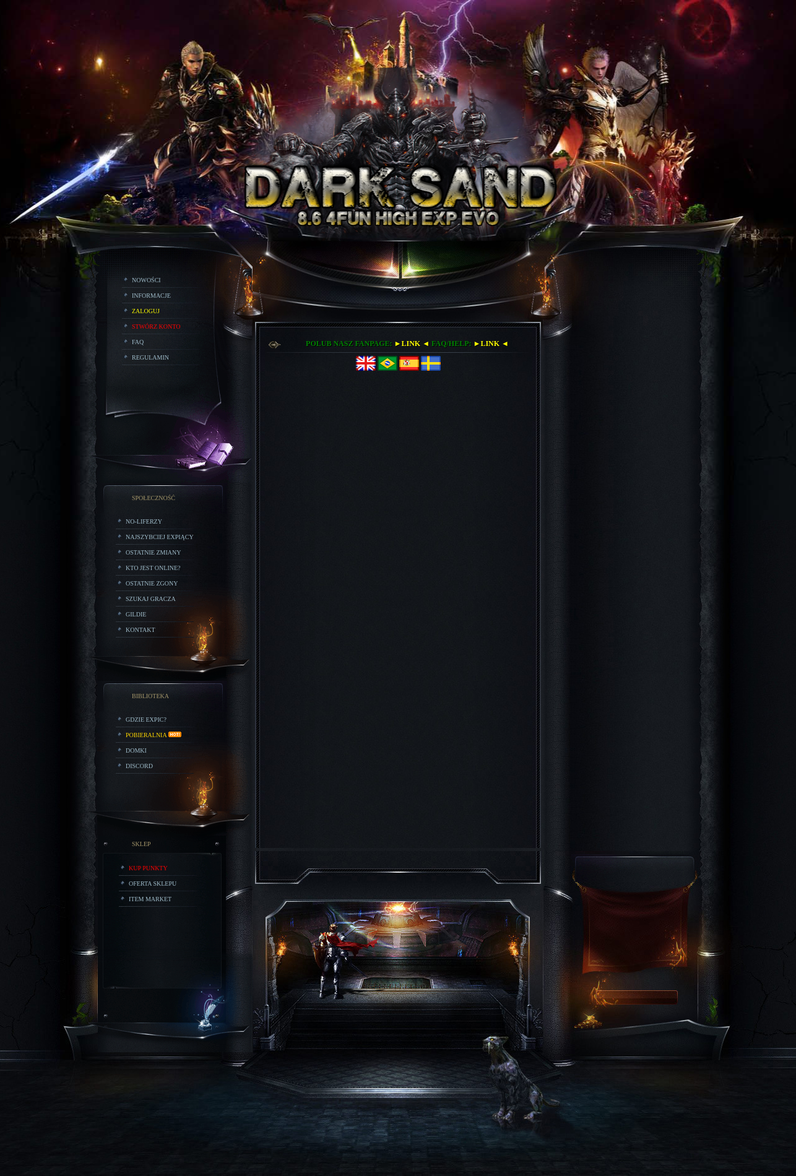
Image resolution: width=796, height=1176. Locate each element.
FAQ (138, 342)
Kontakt (140, 629)
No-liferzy (144, 521)
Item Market (150, 899)
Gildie (136, 614)
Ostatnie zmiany (153, 552)
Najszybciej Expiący (160, 537)
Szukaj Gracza (151, 598)
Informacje (151, 295)
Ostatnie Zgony (152, 583)
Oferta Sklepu (152, 883)
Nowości (146, 280)
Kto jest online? (153, 567)
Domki (136, 750)
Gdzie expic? (146, 719)
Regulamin (150, 357)
